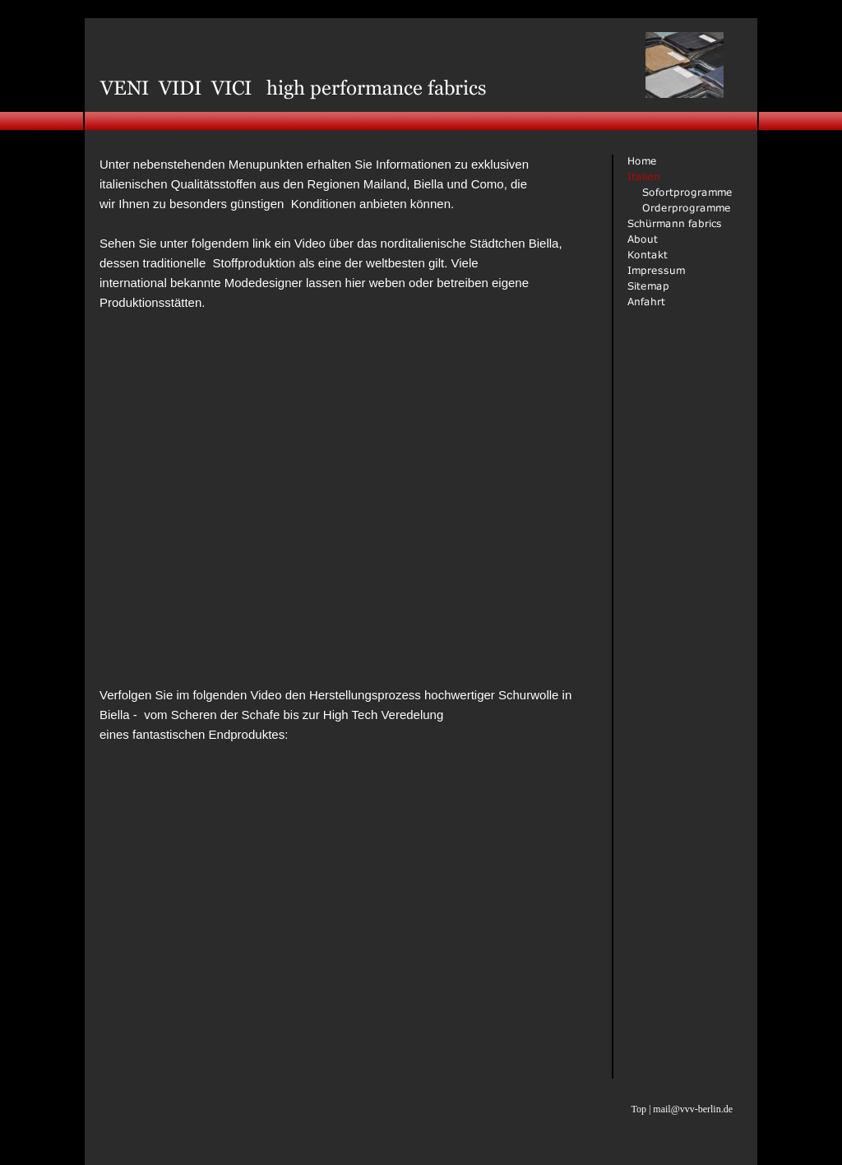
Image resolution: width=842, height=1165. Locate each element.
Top (638, 1109)
